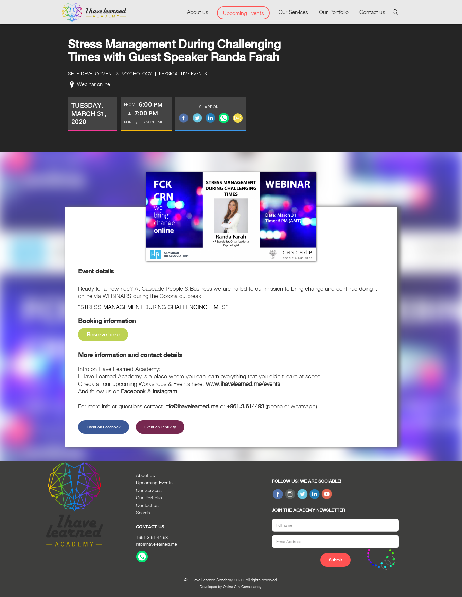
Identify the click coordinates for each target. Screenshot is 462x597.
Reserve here (103, 334)
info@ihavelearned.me (156, 544)
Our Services (293, 12)
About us (197, 12)
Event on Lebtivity (160, 427)
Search (143, 512)
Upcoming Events (243, 13)
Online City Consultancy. (242, 586)
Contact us (372, 12)
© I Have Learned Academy (208, 579)
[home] (94, 12)
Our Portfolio (334, 12)
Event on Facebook (104, 427)
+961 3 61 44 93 (152, 537)
